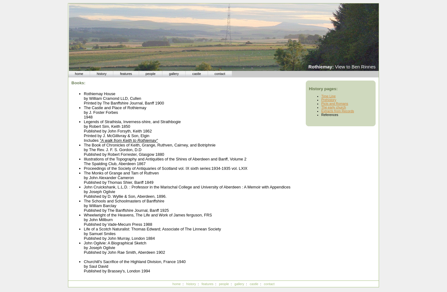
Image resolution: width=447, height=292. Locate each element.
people (151, 74)
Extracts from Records (337, 111)
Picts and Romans (334, 103)
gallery (174, 74)
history (101, 74)
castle (196, 74)
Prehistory (328, 100)
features (126, 74)
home (79, 74)
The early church (333, 107)
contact (219, 74)
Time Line (328, 96)
